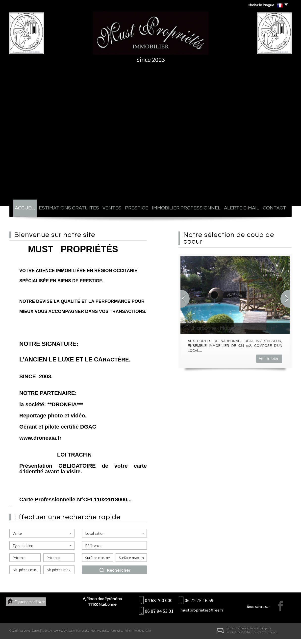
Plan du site (82, 630)
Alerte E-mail (241, 207)
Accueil (25, 207)
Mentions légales (100, 630)
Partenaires (117, 630)
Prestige (136, 207)
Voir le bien (269, 358)
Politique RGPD (142, 630)
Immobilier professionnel (186, 207)
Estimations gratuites (69, 207)
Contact (274, 207)
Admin (128, 630)
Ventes (111, 207)
